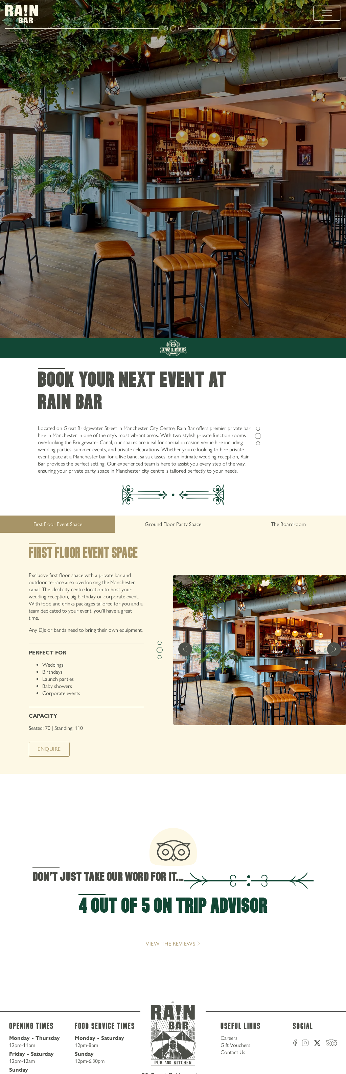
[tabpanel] (173, 658)
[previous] (185, 650)
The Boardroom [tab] (288, 524)
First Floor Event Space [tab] (57, 524)
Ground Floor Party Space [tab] (173, 524)
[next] (334, 650)
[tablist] (173, 524)
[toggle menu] (327, 12)
